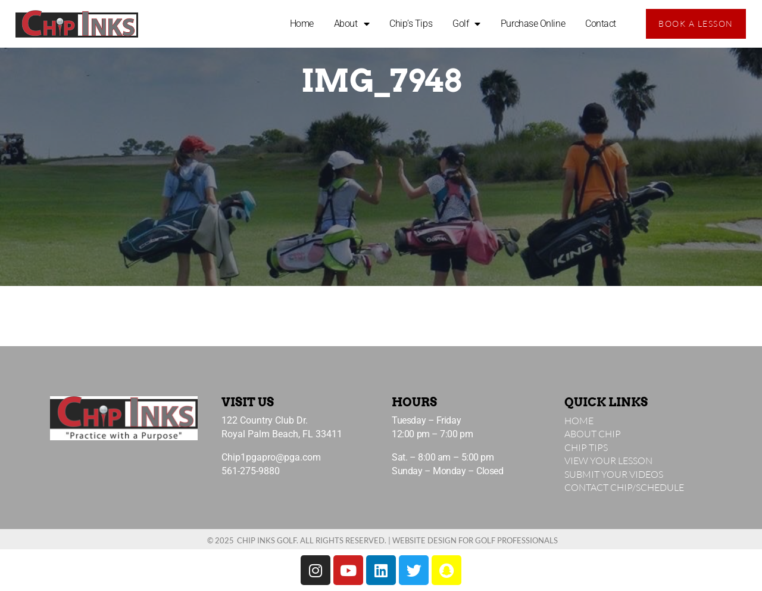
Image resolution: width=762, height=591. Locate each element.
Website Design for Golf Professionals (475, 540)
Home (302, 23)
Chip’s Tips (410, 23)
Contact (600, 23)
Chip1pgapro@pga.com (271, 457)
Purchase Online (533, 23)
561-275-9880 (250, 471)
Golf (466, 23)
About (351, 23)
